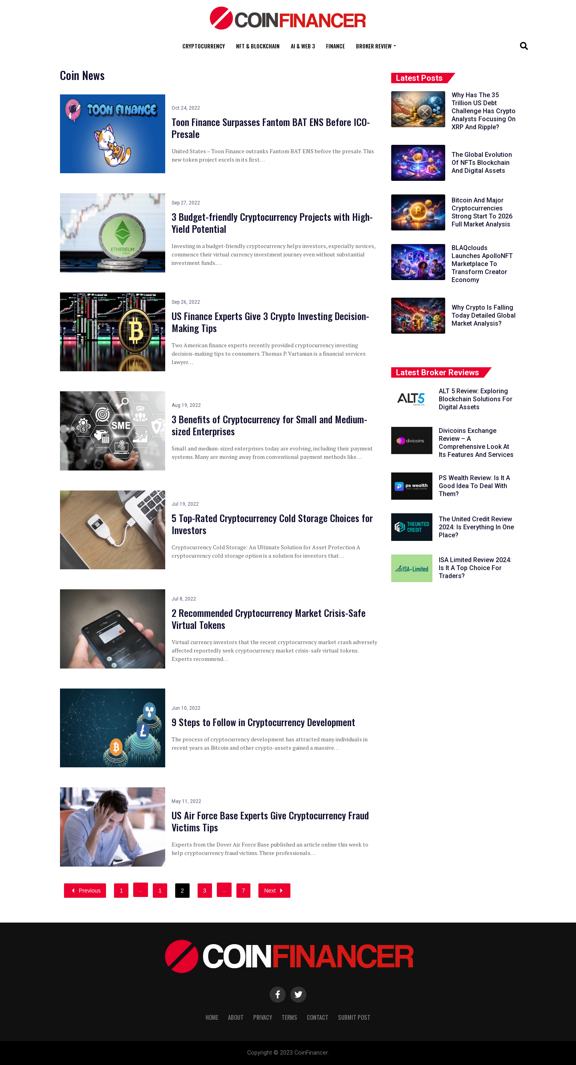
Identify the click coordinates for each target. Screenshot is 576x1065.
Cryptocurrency (203, 46)
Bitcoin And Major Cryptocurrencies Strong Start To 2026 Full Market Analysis (482, 212)
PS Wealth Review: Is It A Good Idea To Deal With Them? (474, 486)
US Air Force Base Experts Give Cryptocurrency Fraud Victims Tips (270, 821)
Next (274, 890)
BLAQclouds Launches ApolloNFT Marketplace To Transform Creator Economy (482, 264)
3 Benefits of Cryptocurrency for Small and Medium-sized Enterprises (269, 425)
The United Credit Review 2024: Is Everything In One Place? (476, 527)
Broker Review (374, 46)
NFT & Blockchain (258, 46)
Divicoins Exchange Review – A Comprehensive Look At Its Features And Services (476, 442)
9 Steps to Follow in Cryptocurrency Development (263, 722)
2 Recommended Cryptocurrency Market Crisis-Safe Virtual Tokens (269, 618)
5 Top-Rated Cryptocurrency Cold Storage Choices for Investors (272, 523)
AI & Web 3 (303, 46)
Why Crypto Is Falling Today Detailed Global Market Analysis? (484, 315)
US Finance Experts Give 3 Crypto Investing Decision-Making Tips (270, 321)
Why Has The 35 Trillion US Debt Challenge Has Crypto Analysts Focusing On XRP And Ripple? (484, 111)
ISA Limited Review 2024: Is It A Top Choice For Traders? (475, 568)
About (236, 1017)
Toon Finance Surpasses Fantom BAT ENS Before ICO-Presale (271, 127)
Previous (85, 890)
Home (212, 1017)
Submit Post (354, 1017)
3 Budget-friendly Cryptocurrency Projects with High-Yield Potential (272, 222)
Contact (317, 1017)
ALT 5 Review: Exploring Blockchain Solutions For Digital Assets (475, 399)
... (140, 890)
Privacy (262, 1017)
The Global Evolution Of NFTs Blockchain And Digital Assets (482, 162)
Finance (335, 46)
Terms (289, 1017)
